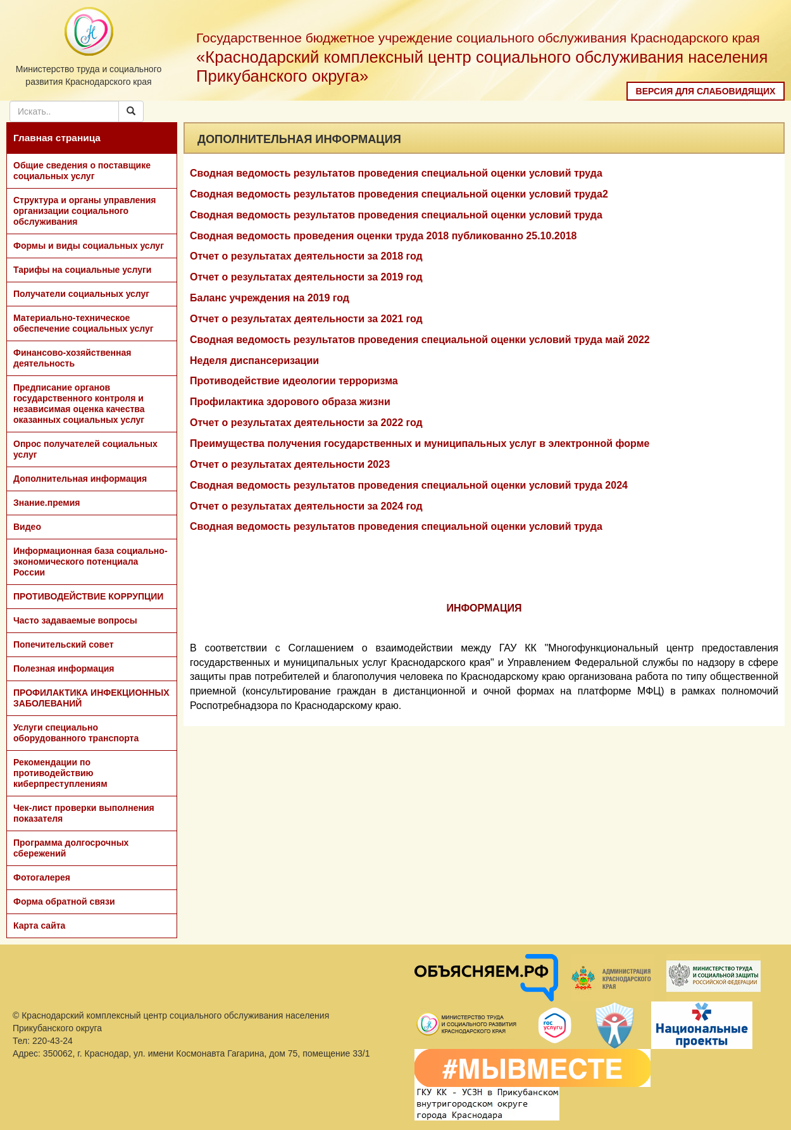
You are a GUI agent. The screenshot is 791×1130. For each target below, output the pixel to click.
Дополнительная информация (80, 479)
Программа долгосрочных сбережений (70, 848)
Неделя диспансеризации (254, 360)
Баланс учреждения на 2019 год (269, 297)
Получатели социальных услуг (81, 294)
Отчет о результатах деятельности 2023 (290, 464)
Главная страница (57, 137)
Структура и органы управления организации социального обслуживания (84, 211)
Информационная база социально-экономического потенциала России (90, 561)
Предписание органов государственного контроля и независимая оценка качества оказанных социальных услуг (79, 403)
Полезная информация (63, 668)
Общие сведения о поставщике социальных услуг (82, 170)
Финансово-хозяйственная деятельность (72, 358)
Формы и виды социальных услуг (88, 246)
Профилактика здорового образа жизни (290, 401)
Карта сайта (39, 925)
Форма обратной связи (64, 901)
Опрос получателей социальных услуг (85, 449)
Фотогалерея (41, 877)
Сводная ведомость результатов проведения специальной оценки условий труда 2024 (409, 485)
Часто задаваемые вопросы (75, 620)
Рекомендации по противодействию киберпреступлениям (60, 773)
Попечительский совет (63, 644)
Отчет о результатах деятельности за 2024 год (306, 506)
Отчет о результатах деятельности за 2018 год (306, 256)
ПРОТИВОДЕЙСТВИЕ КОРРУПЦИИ (88, 596)
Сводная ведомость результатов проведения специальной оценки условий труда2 (399, 194)
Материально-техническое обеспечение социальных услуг (83, 323)
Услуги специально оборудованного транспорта (76, 732)
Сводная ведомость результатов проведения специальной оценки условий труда (396, 173)
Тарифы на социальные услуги (82, 270)
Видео (27, 527)
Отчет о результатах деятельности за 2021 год (306, 318)
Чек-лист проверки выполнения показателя (83, 813)
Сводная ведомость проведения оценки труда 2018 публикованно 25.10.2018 (383, 235)
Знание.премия (46, 503)
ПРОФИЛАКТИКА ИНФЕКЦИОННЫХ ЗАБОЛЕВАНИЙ (91, 697)
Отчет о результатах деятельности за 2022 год (306, 422)
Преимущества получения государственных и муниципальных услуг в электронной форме (419, 443)
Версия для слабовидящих (706, 91)
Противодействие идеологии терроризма (294, 380)
